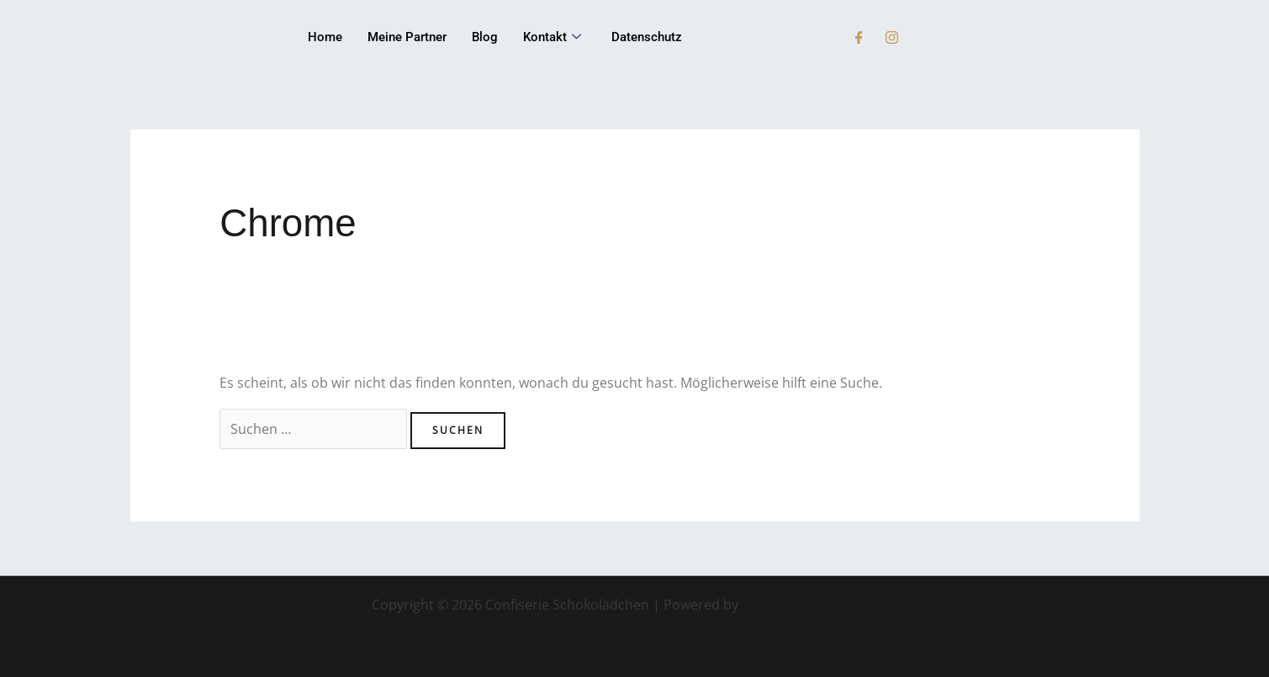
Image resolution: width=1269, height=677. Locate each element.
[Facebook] (859, 37)
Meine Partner (407, 37)
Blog (485, 37)
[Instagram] (892, 37)
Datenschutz (646, 37)
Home (325, 37)
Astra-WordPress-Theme (820, 604)
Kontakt (552, 37)
